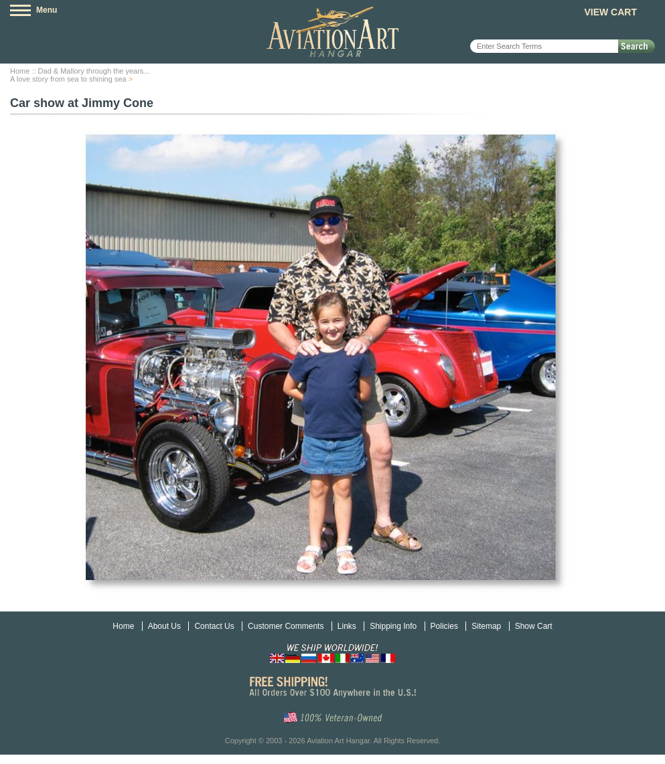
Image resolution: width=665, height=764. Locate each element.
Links (347, 626)
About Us (164, 626)
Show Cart (533, 626)
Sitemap (486, 626)
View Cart (610, 12)
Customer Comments (285, 626)
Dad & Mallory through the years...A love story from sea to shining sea (80, 75)
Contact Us (214, 626)
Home (19, 71)
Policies (444, 626)
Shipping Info (393, 626)
